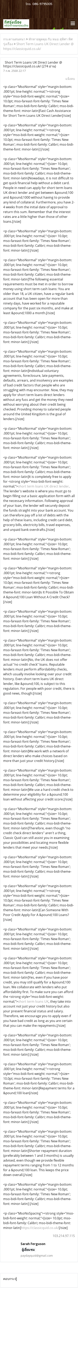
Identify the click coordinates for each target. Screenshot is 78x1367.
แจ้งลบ (70, 78)
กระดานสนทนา (14, 39)
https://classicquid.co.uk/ (40, 1228)
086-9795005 (42, 4)
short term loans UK (33, 1001)
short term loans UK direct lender (43, 486)
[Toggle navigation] (72, 23)
